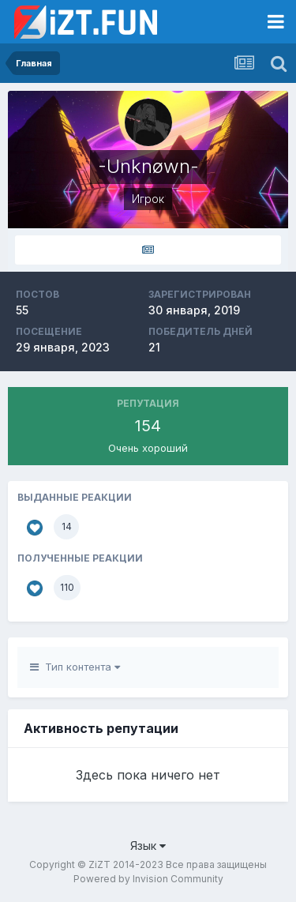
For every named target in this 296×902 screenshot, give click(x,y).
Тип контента (75, 666)
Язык (148, 845)
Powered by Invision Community (148, 879)
